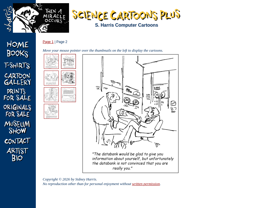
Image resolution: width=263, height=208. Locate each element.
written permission (146, 184)
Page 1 (48, 42)
